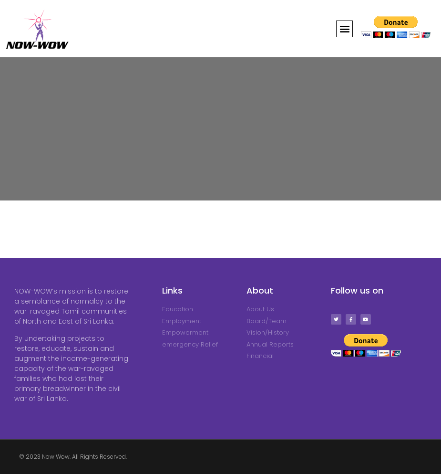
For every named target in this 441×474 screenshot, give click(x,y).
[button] (344, 29)
